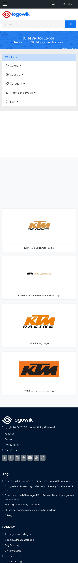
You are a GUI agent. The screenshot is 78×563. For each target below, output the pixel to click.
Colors (12, 65)
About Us (9, 433)
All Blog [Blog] (8, 515)
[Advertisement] (39, 134)
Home (65, 48)
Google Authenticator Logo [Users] (19, 539)
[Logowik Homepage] (16, 14)
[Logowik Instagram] (17, 458)
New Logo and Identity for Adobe (22, 504)
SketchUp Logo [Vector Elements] (13, 550)
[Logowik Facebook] (4, 458)
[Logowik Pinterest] (23, 458)
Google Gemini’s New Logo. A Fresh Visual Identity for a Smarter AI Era (39, 488)
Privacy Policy (12, 444)
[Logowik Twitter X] (11, 458)
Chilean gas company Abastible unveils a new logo (30, 509)
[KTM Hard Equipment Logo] (39, 230)
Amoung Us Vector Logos (18, 534)
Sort (10, 101)
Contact (9, 439)
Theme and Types (19, 92)
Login (52, 4)
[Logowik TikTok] (36, 458)
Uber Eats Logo (13, 556)
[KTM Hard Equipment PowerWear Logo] (39, 277)
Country (13, 74)
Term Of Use (11, 450)
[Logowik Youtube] (30, 458)
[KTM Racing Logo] (39, 325)
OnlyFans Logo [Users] (12, 545)
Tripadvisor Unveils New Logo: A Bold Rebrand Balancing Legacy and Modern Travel (40, 497)
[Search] (33, 24)
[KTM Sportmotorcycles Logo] (39, 373)
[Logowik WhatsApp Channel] (43, 458)
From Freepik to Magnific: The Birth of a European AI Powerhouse (38, 481)
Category (14, 83)
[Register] (67, 4)
